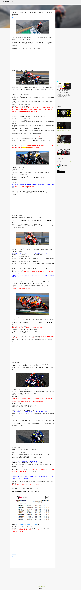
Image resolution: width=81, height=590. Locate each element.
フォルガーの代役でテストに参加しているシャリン (26, 524)
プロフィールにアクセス (66, 166)
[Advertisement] (33, 61)
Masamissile (64, 165)
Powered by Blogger (40, 586)
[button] (12, 17)
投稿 (59, 175)
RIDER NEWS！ (9, 2)
